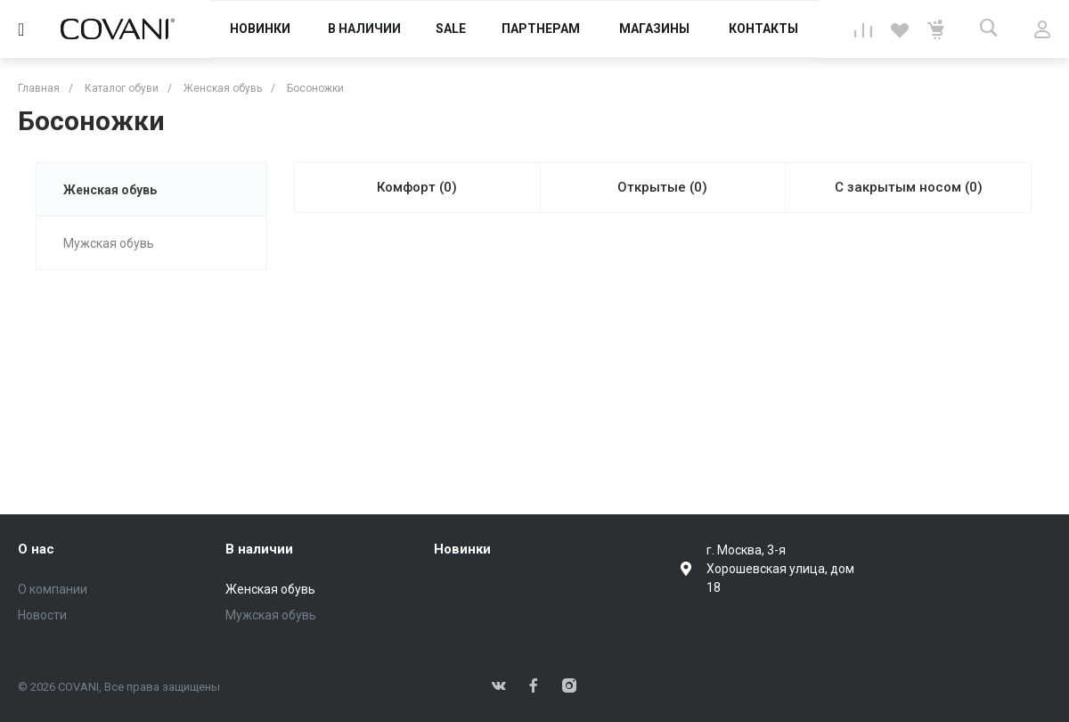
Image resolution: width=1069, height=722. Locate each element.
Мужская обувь (108, 243)
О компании (52, 589)
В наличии (259, 549)
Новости (42, 615)
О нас (36, 549)
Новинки (462, 549)
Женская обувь (110, 190)
